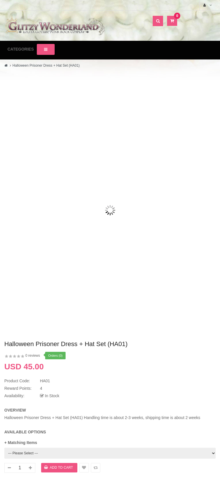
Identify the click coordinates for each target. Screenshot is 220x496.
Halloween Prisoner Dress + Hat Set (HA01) (46, 65)
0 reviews (32, 356)
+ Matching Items (20, 442)
